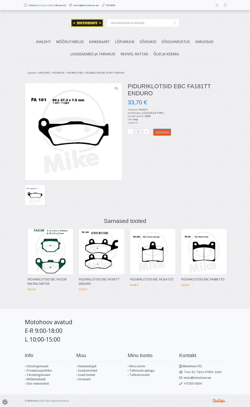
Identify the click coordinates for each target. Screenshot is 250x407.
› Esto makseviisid (37, 383)
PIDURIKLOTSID (75, 72)
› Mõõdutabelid (35, 379)
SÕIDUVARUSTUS (176, 41)
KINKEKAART (99, 41)
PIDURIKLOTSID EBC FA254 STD (151, 279)
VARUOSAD (204, 41)
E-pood (31, 72)
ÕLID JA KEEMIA (166, 54)
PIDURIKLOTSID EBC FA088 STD (203, 279)
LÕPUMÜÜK (124, 41)
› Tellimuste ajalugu (141, 370)
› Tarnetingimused (37, 375)
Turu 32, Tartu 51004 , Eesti (202, 372)
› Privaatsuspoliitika (38, 370)
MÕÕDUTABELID (70, 41)
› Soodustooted (86, 370)
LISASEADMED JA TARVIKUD (92, 54)
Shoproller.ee (219, 401)
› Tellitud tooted (138, 375)
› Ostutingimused (36, 366)
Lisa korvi (162, 132)
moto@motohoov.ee (197, 378)
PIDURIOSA (58, 72)
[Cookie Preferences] (5, 402)
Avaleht (43, 41)
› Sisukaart (83, 379)
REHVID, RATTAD (134, 54)
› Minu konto (136, 366)
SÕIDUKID (148, 41)
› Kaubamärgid (86, 366)
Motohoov (33, 400)
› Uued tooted (85, 375)
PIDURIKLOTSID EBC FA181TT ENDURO (105, 72)
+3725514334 (193, 383)
